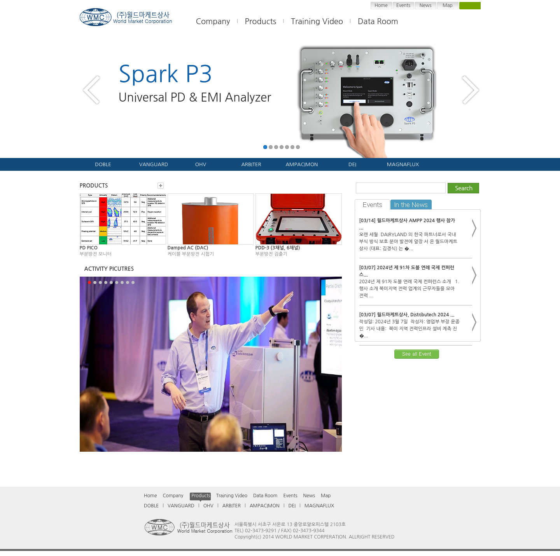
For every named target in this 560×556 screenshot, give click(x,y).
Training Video (231, 495)
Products (260, 21)
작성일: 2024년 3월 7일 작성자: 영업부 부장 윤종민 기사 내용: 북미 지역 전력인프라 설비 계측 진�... (409, 328)
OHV (200, 164)
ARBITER (251, 164)
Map (447, 5)
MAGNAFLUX (403, 164)
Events (403, 5)
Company (173, 495)
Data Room (378, 21)
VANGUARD (153, 164)
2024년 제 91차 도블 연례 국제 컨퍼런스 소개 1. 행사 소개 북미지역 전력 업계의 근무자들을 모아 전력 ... (409, 288)
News (426, 5)
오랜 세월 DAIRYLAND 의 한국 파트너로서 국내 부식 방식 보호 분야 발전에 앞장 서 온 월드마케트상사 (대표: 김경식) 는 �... (408, 241)
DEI (352, 164)
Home (380, 5)
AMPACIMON (301, 164)
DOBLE (103, 164)
